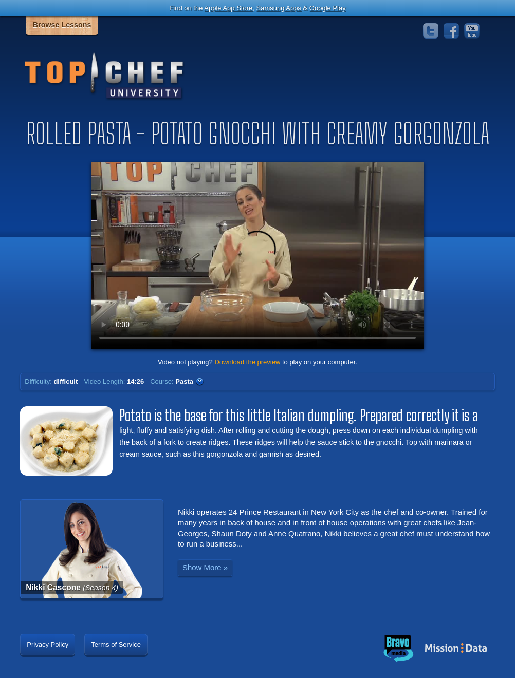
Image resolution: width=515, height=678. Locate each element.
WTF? (199, 382)
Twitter (430, 31)
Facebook (451, 31)
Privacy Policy (47, 644)
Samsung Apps (278, 8)
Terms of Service (116, 644)
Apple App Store (228, 8)
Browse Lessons (62, 25)
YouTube (472, 31)
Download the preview (247, 362)
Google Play (327, 8)
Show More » (205, 567)
